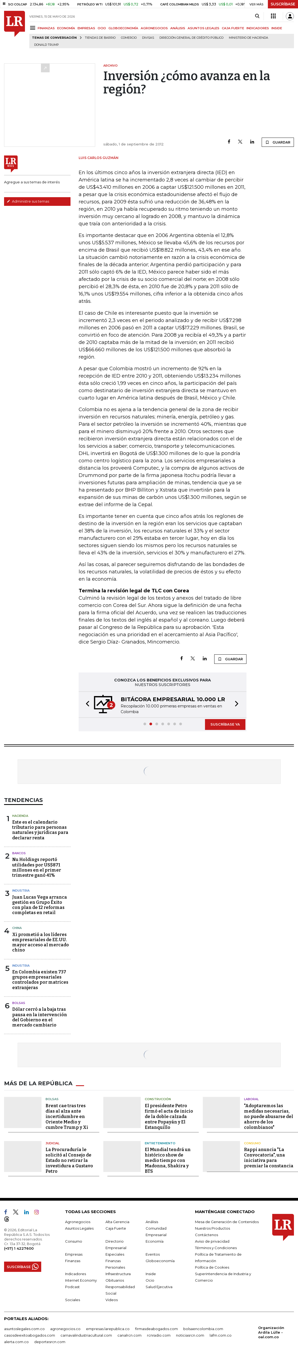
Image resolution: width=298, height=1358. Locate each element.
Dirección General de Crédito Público (191, 38)
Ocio (150, 1280)
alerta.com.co (16, 1342)
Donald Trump (46, 45)
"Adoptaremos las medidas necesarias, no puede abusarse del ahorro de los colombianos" (268, 1116)
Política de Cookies (212, 1267)
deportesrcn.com (49, 1342)
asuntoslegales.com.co (24, 1329)
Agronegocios (77, 1222)
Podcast (72, 1287)
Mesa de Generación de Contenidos (227, 1222)
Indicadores (75, 1274)
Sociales (72, 1300)
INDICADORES (257, 28)
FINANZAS (46, 28)
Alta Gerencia (117, 1222)
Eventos (153, 1254)
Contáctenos (206, 1235)
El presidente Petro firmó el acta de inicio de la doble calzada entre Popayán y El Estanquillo (169, 1116)
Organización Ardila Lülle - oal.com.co (271, 1332)
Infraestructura (118, 1274)
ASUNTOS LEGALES (203, 28)
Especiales (114, 1254)
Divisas (148, 38)
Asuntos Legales (79, 1228)
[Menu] (33, 27)
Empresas (73, 1254)
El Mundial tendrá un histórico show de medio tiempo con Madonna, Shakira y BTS (168, 1160)
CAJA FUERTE (233, 28)
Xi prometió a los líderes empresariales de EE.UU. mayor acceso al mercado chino (40, 942)
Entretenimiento (160, 1143)
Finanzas (72, 1261)
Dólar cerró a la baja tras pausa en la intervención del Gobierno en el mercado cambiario (39, 1017)
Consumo (252, 1143)
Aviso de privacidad (212, 1241)
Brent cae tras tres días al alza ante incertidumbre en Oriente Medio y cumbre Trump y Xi (67, 1116)
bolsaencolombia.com (203, 1329)
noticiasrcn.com (190, 1335)
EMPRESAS (86, 28)
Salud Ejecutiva (159, 1287)
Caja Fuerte (115, 1228)
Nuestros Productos (212, 1228)
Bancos (19, 853)
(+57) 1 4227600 (19, 1248)
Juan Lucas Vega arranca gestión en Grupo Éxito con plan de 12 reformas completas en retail (39, 905)
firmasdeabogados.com (156, 1329)
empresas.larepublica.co (108, 1329)
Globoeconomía (160, 1261)
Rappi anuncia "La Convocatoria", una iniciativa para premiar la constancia (268, 1157)
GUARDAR (277, 142)
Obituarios (114, 1280)
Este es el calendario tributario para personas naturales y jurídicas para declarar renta (40, 830)
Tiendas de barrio (100, 38)
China (17, 928)
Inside (151, 1274)
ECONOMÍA (66, 28)
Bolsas (18, 1003)
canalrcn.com (129, 1335)
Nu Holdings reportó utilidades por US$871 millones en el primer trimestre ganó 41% (36, 867)
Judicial (52, 1143)
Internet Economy (81, 1280)
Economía (155, 1241)
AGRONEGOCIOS (154, 28)
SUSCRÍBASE (283, 4)
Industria (21, 890)
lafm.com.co (221, 1335)
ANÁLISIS (177, 28)
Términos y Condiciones (216, 1248)
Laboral (251, 1099)
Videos (111, 1300)
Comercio (129, 38)
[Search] (257, 16)
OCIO (102, 28)
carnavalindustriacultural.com (86, 1335)
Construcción (158, 1099)
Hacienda (20, 816)
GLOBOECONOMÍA (123, 28)
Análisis (152, 1222)
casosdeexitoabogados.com (29, 1335)
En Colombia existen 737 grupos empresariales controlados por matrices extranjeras (40, 979)
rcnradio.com (159, 1335)
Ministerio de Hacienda (248, 38)
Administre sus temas (28, 201)
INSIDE (276, 28)
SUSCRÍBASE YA (225, 724)
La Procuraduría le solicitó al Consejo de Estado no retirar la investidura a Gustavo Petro (69, 1160)
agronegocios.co (65, 1329)
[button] (86, 704)
